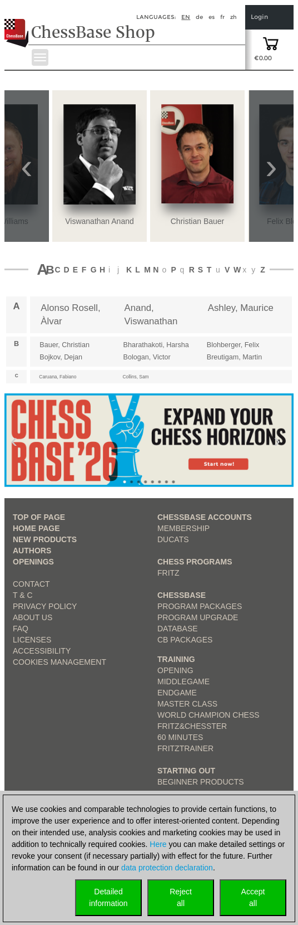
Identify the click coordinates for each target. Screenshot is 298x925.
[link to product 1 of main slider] (149, 440)
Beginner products (200, 781)
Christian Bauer (198, 221)
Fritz (168, 572)
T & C (23, 595)
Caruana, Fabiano (57, 376)
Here (158, 844)
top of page (39, 517)
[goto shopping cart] (270, 43)
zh (233, 17)
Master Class (187, 703)
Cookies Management (59, 662)
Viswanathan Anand (99, 221)
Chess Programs (194, 561)
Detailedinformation (108, 897)
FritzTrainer (185, 748)
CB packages (184, 639)
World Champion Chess (208, 714)
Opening (175, 670)
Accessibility (42, 650)
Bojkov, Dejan (60, 357)
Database (177, 628)
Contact (31, 584)
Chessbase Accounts (204, 517)
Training (176, 659)
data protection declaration (167, 867)
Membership (183, 528)
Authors (32, 550)
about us (32, 617)
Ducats (173, 539)
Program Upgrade (197, 617)
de (199, 17)
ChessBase (181, 595)
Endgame (177, 692)
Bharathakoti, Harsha (156, 345)
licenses (32, 639)
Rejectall (181, 897)
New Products (45, 539)
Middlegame (183, 681)
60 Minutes (180, 737)
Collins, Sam (136, 376)
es (211, 17)
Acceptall (253, 897)
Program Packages (199, 606)
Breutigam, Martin (234, 357)
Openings (33, 561)
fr (222, 17)
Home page (36, 528)
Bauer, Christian (64, 345)
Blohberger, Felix (233, 345)
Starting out (186, 770)
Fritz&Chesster (192, 726)
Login (259, 17)
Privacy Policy (45, 606)
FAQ (20, 628)
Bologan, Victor (147, 357)
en (185, 17)
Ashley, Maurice (241, 308)
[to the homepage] (18, 24)
